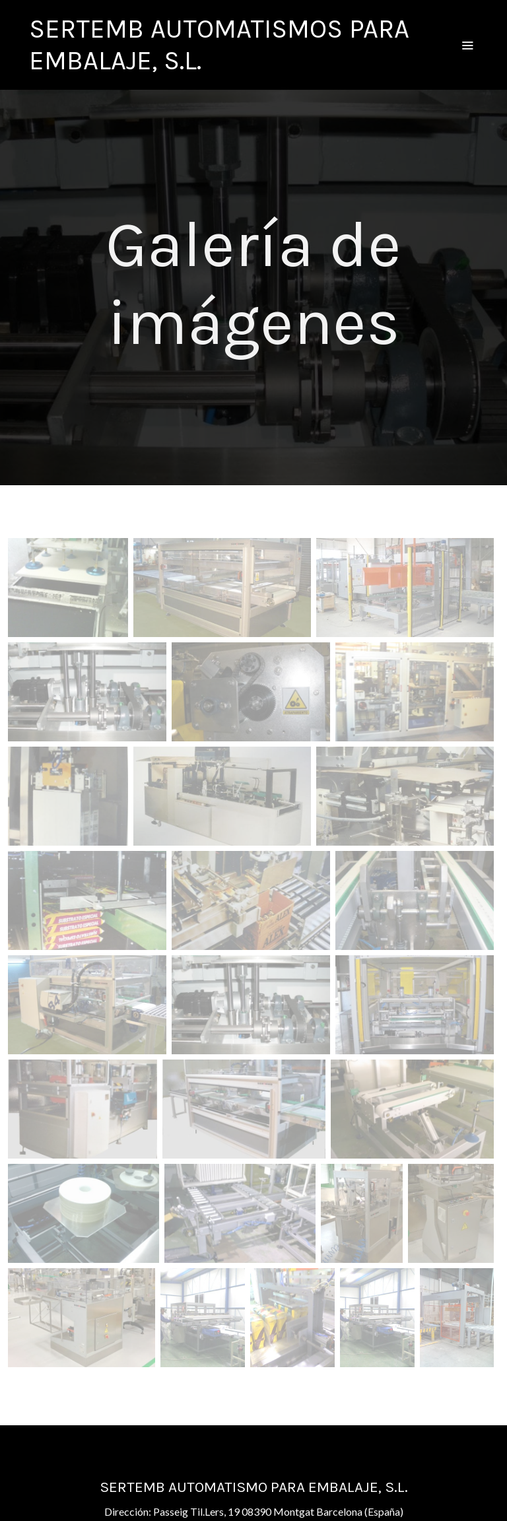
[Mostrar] (68, 587)
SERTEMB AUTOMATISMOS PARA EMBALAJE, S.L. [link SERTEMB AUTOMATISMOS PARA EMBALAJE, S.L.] (219, 44)
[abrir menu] (467, 44)
